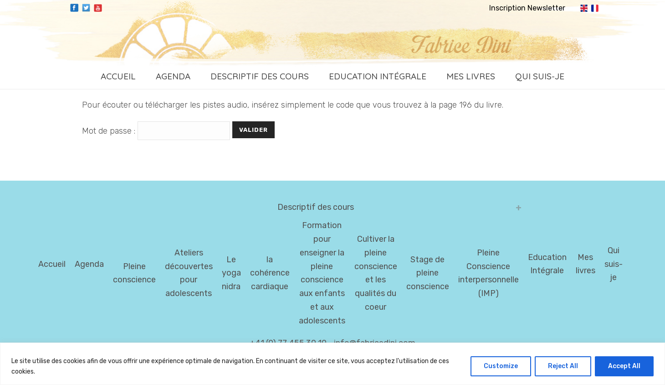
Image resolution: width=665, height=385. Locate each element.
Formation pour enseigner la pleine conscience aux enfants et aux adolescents (322, 273)
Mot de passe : (157, 131)
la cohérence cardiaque (270, 273)
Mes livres (470, 76)
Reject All (563, 366)
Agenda (173, 76)
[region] (332, 364)
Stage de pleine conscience (427, 273)
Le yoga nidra (231, 273)
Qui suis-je (539, 76)
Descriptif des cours (259, 76)
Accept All (624, 366)
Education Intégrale (377, 76)
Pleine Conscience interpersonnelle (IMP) (488, 273)
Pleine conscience (134, 273)
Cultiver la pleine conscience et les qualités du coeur (375, 273)
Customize (501, 366)
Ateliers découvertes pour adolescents (189, 273)
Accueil (118, 76)
